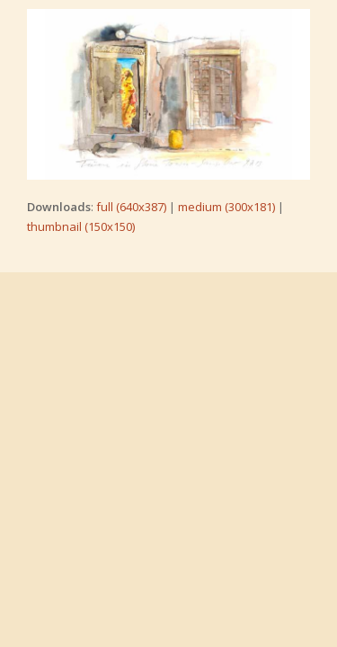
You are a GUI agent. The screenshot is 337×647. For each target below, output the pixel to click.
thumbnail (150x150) (81, 226)
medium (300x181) (226, 207)
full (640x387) (131, 207)
